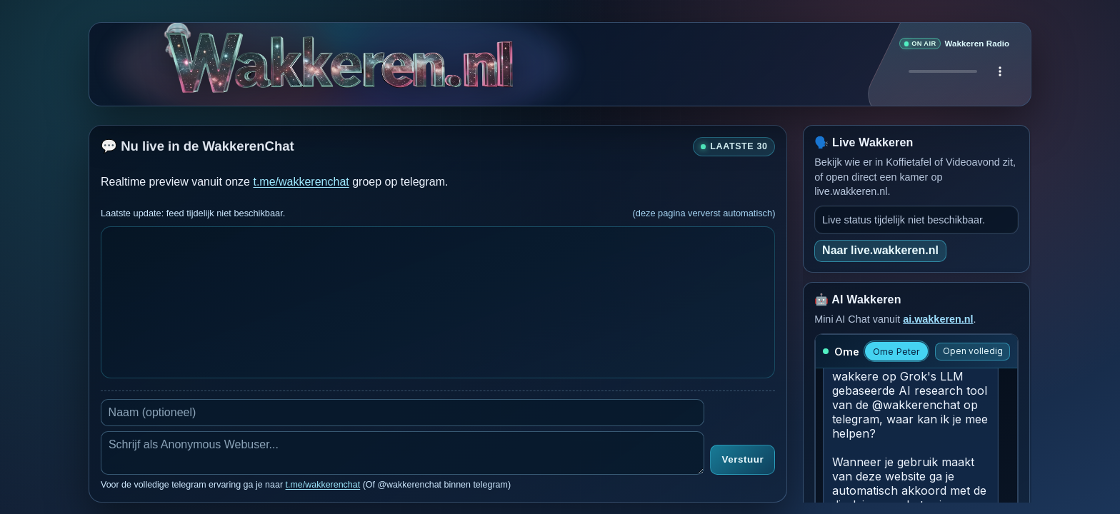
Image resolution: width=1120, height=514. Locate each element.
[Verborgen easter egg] (435, 54)
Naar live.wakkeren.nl (880, 250)
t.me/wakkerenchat (301, 182)
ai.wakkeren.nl (938, 319)
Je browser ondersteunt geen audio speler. (954, 71)
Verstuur (742, 459)
